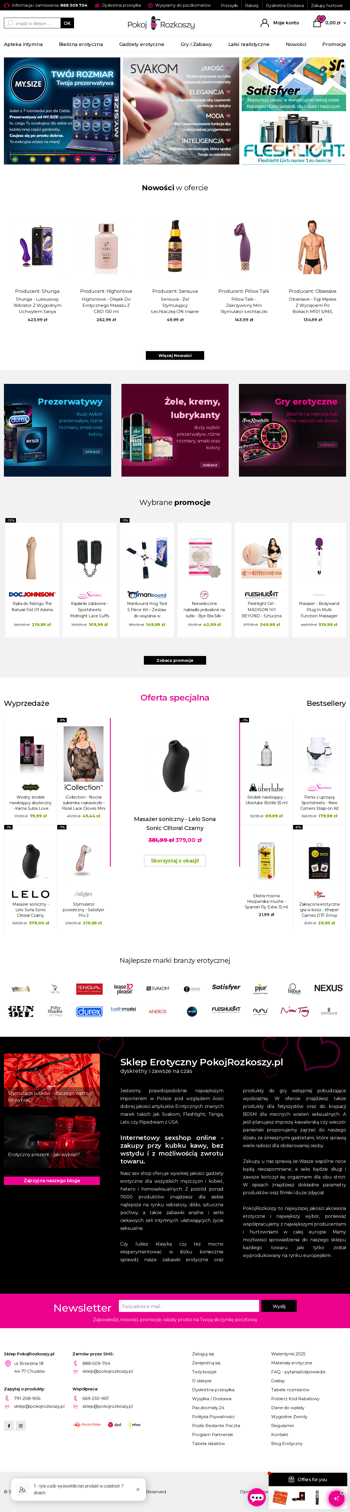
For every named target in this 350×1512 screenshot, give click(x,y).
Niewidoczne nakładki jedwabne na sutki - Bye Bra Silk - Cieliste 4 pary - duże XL (204, 610)
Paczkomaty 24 (208, 1407)
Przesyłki (229, 5)
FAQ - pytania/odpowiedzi (298, 1371)
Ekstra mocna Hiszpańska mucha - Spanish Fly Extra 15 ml (266, 901)
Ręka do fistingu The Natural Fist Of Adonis (32, 606)
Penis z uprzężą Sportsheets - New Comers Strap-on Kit (319, 803)
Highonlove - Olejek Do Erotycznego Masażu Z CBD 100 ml (106, 305)
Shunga (50, 291)
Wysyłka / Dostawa (211, 1398)
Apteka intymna (23, 44)
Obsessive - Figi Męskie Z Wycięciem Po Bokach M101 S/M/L (313, 305)
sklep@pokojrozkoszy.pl (107, 1371)
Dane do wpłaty (287, 1407)
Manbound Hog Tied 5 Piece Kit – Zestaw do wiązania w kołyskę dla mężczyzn (147, 610)
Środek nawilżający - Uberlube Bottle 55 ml (266, 800)
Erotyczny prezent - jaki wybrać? (44, 1154)
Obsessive (326, 291)
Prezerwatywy (70, 401)
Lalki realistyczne (249, 44)
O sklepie (202, 1380)
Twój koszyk (204, 1371)
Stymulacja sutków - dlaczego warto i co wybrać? (49, 1097)
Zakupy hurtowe (327, 5)
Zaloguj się (203, 1353)
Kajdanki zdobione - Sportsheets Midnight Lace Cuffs (89, 609)
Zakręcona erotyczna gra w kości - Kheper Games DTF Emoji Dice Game (319, 910)
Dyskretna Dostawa (285, 5)
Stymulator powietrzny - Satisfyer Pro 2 (83, 910)
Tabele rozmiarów (290, 1389)
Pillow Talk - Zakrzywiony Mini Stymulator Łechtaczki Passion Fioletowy (244, 305)
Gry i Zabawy (196, 44)
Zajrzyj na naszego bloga (52, 1180)
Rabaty (252, 5)
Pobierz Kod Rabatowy (295, 1398)
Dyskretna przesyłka (213, 1389)
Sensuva (188, 291)
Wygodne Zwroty (289, 1416)
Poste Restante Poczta (216, 1425)
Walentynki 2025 (288, 1353)
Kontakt (279, 1434)
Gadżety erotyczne (141, 44)
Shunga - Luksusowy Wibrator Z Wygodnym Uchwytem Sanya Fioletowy (37, 305)
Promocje (334, 44)
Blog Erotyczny (287, 1443)
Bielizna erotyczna (81, 44)
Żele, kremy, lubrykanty (192, 408)
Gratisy (278, 1380)
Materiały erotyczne (291, 1362)
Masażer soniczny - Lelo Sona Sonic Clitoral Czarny (30, 910)
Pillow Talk (257, 291)
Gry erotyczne (306, 401)
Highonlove (119, 291)
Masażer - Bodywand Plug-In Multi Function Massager (319, 609)
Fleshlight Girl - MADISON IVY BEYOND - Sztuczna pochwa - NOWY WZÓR (262, 610)
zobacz (92, 451)
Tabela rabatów (208, 1443)
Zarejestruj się (206, 1362)
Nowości (296, 44)
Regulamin (282, 1425)
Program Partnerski (212, 1434)
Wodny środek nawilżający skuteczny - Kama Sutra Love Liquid (31, 803)
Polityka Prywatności (213, 1416)
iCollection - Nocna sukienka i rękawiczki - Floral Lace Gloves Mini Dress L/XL (83, 803)
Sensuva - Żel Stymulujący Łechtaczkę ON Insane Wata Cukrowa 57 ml (175, 305)
